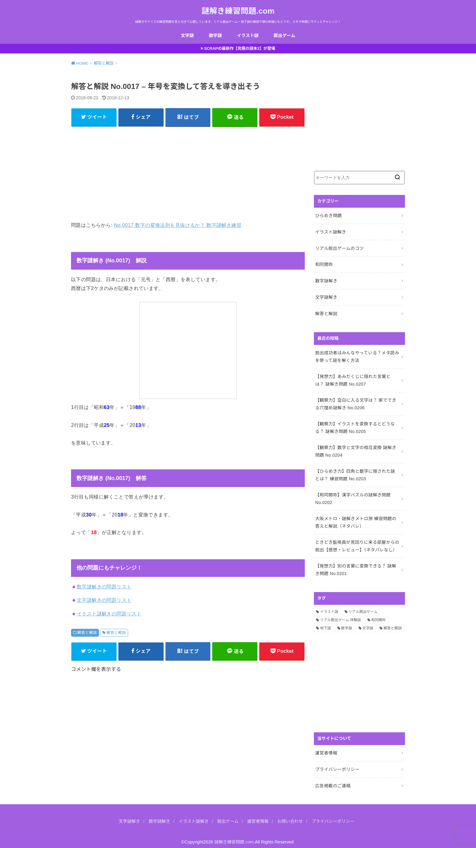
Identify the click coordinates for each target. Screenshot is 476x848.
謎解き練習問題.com (238, 10)
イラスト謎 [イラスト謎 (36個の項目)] (329, 606)
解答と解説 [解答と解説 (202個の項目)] (392, 623)
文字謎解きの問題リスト (104, 601)
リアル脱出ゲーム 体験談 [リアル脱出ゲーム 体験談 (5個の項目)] (340, 614)
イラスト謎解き (330, 232)
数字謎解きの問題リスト (104, 587)
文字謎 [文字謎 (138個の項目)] (367, 623)
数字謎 (215, 35)
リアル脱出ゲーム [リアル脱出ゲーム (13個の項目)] (363, 606)
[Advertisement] (188, 173)
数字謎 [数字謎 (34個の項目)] (346, 623)
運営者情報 (326, 747)
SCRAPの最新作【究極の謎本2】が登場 (240, 48)
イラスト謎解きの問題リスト (109, 614)
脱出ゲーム (285, 35)
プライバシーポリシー (337, 763)
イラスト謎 (247, 35)
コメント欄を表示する (96, 670)
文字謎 (187, 35)
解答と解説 (87, 633)
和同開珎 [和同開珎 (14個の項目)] (378, 614)
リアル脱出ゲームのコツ (339, 248)
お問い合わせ (291, 814)
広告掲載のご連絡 (332, 779)
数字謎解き (326, 280)
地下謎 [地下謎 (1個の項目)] (325, 623)
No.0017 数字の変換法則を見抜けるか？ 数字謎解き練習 (177, 226)
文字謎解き (326, 296)
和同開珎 (323, 263)
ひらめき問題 (328, 215)
